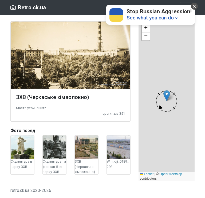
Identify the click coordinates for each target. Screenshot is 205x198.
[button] (31, 107)
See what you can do (150, 18)
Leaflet (146, 174)
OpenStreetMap (170, 174)
